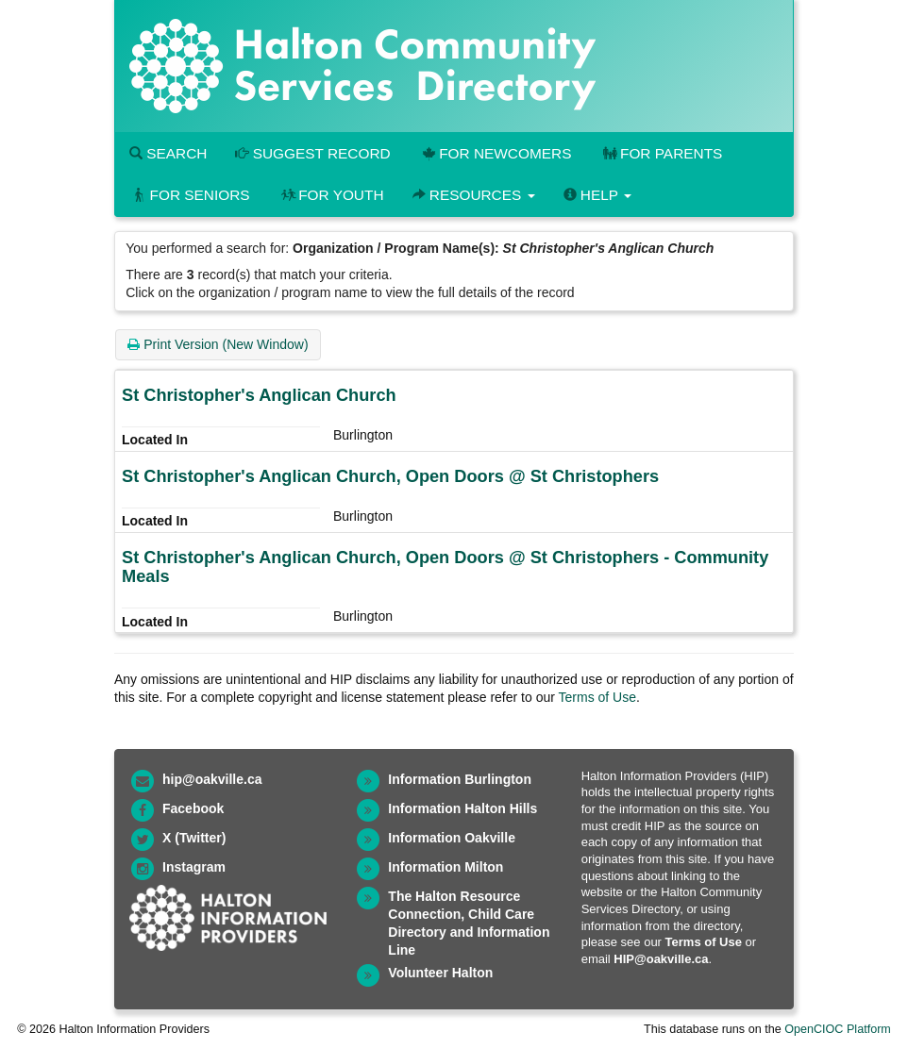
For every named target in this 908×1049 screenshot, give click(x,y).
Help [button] (597, 195)
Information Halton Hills (462, 808)
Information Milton (445, 866)
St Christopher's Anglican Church (259, 395)
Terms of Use (597, 697)
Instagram (194, 866)
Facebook (193, 808)
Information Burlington (459, 779)
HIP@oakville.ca (661, 959)
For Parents (660, 153)
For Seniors (189, 195)
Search (168, 153)
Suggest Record (312, 153)
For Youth (331, 195)
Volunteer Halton (440, 972)
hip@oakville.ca (211, 779)
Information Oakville (451, 837)
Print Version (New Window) (217, 344)
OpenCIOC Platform (837, 1029)
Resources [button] (473, 195)
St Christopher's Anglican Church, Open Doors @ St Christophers (390, 476)
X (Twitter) (194, 837)
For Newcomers (495, 153)
